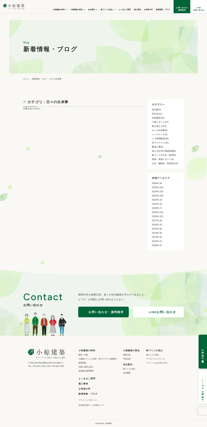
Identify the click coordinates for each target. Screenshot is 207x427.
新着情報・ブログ (88, 394)
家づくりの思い (129, 369)
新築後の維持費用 (85, 371)
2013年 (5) (157, 237)
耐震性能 (82, 363)
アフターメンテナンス (155, 359)
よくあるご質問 (86, 378)
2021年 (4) (157, 204)
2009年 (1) (157, 245)
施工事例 (83, 384)
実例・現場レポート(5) (163, 159)
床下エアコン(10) (160, 143)
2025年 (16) (157, 187)
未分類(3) (156, 109)
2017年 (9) (157, 220)
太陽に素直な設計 (85, 367)
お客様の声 (84, 389)
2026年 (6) (157, 183)
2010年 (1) (157, 241)
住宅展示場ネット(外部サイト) (91, 405)
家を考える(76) (159, 126)
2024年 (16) (157, 191)
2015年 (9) (157, 229)
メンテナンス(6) (159, 134)
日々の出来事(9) (159, 130)
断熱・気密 (83, 355)
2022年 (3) (157, 200)
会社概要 (127, 373)
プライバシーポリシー (87, 400)
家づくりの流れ (152, 355)
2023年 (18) (157, 196)
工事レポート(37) (160, 122)
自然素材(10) (158, 118)
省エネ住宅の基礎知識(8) (164, 151)
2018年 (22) (157, 216)
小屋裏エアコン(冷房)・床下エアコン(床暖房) (97, 359)
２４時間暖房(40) (160, 138)
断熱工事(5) (157, 147)
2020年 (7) (157, 208)
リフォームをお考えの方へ (157, 363)
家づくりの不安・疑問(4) (164, 155)
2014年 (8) (157, 233)
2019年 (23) (157, 212)
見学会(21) (157, 114)
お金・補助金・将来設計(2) (165, 163)
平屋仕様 (127, 359)
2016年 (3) (157, 225)
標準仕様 (127, 355)
